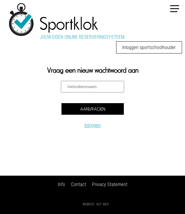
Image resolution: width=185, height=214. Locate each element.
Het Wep (102, 204)
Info (61, 184)
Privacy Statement (109, 184)
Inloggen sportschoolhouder (149, 47)
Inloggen (93, 125)
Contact (78, 184)
